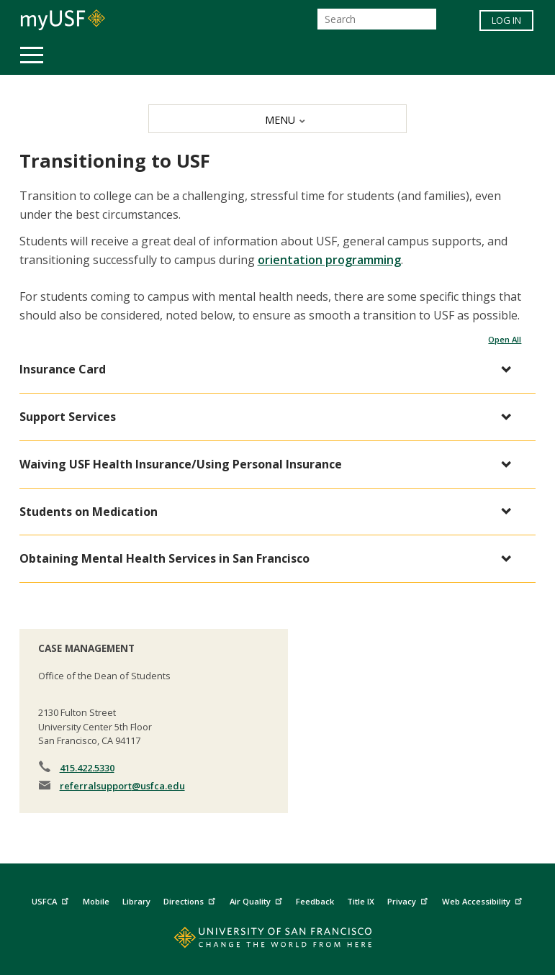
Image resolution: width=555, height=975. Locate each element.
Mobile (96, 901)
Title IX (360, 901)
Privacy (409, 899)
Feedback (315, 901)
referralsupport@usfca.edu (122, 785)
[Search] (376, 19)
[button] (270, 369)
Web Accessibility (483, 899)
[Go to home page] (277, 941)
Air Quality (258, 899)
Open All (504, 339)
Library (136, 901)
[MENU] (277, 118)
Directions (191, 899)
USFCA (52, 899)
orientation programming (329, 260)
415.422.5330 (87, 767)
